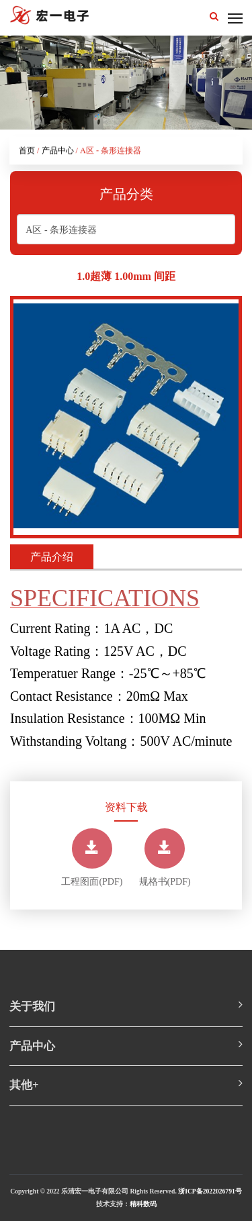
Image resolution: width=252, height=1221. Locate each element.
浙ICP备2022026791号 (210, 1191)
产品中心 (58, 151)
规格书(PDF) (165, 857)
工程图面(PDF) (91, 857)
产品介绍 (51, 557)
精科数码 (143, 1204)
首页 (27, 151)
